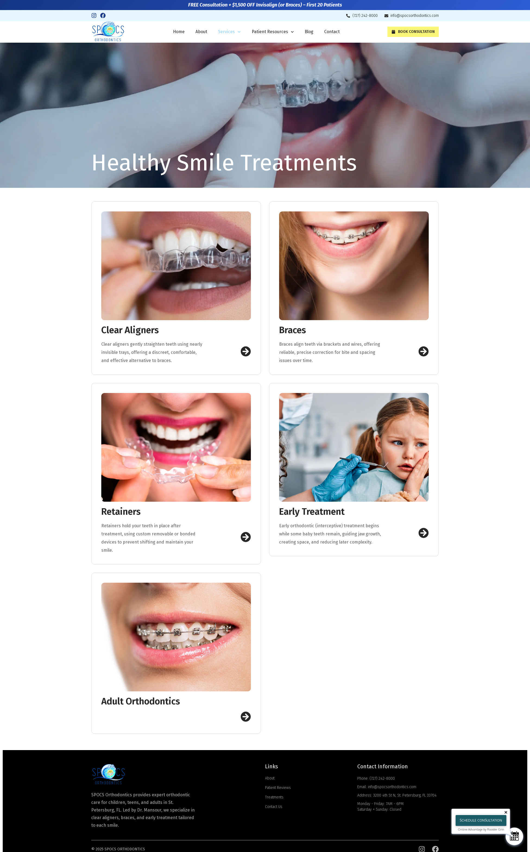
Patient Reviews (278, 787)
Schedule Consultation (481, 820)
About (201, 31)
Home (179, 31)
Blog (309, 31)
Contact (332, 31)
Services (229, 32)
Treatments (274, 797)
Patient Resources (273, 32)
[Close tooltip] (506, 812)
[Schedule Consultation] (514, 836)
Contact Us (273, 806)
